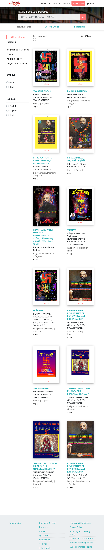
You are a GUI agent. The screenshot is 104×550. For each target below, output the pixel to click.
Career (42, 531)
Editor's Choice (52, 26)
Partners (43, 527)
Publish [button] (44, 3)
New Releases (24, 26)
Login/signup (78, 3)
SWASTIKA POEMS (42, 91)
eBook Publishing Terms (81, 542)
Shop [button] (56, 3)
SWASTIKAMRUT (41, 388)
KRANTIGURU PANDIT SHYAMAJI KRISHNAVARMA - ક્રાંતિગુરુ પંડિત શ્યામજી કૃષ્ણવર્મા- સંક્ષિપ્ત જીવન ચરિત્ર (43, 237)
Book (12, 87)
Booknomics (15, 523)
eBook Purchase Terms (81, 546)
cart (90, 3)
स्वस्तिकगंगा (71, 230)
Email (43, 543)
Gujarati (13, 110)
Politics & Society (14, 58)
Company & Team (47, 523)
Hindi (11, 115)
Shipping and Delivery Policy (80, 533)
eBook (12, 82)
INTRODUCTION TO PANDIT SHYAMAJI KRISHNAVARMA (42, 160)
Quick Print (44, 535)
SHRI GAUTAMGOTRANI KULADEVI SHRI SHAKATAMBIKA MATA (78, 391)
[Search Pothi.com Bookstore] (83, 17)
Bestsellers (79, 26)
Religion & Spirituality (16, 63)
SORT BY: (86, 36)
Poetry (9, 54)
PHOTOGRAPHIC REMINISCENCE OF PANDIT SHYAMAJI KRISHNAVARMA (76, 314)
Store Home (18, 37)
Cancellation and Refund (81, 538)
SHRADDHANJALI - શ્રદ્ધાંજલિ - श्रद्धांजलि (76, 159)
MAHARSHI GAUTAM (77, 91)
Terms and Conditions (80, 523)
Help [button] (65, 3)
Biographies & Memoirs (17, 49)
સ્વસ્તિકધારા (38, 310)
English (12, 106)
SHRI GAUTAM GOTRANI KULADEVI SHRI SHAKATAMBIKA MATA (45, 466)
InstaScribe (44, 539)
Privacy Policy (76, 527)
